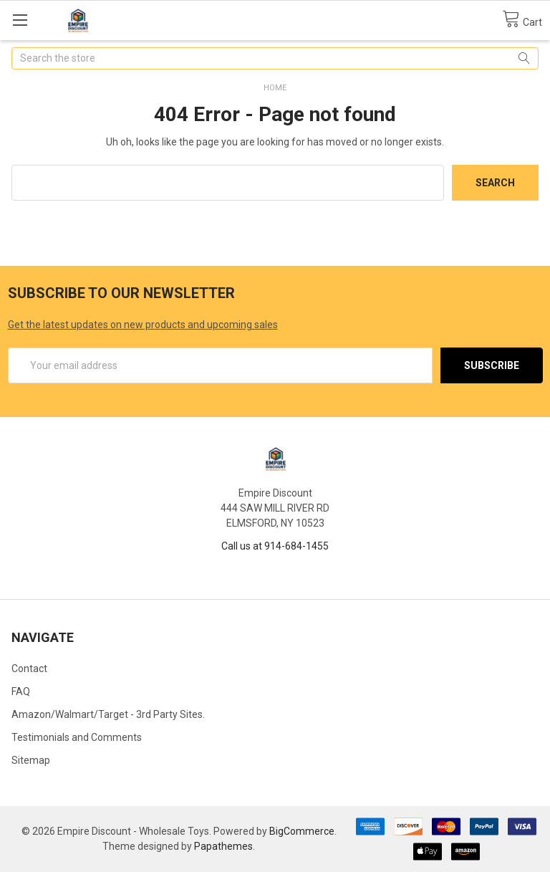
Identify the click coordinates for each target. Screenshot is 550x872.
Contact (29, 668)
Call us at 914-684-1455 (275, 546)
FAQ (20, 691)
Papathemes (223, 846)
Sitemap (30, 760)
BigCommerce (301, 831)
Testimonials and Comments (76, 737)
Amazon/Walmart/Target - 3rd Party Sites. (108, 714)
